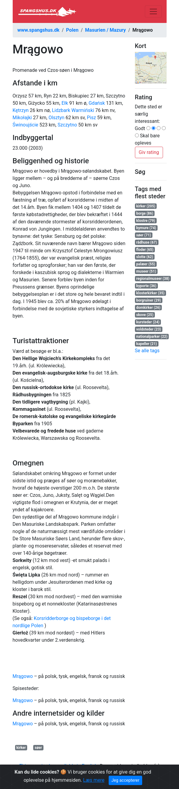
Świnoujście (25, 125)
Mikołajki (22, 117)
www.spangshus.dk (38, 30)
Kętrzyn (21, 110)
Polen (72, 30)
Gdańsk (96, 103)
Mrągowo (23, 676)
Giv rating (149, 152)
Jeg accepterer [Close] (125, 780)
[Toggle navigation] (153, 11)
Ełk (65, 103)
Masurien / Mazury (105, 30)
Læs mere (93, 780)
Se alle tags (147, 350)
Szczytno (67, 125)
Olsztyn (57, 117)
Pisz (91, 117)
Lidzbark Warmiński (73, 110)
